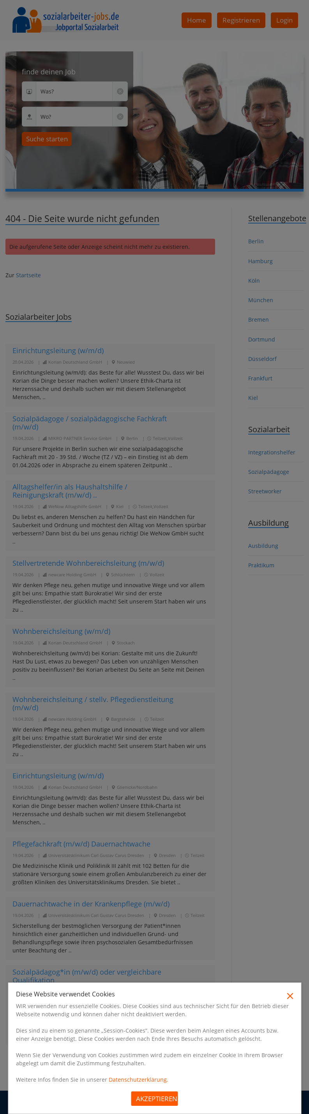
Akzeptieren (156, 1098)
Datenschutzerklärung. (138, 1079)
